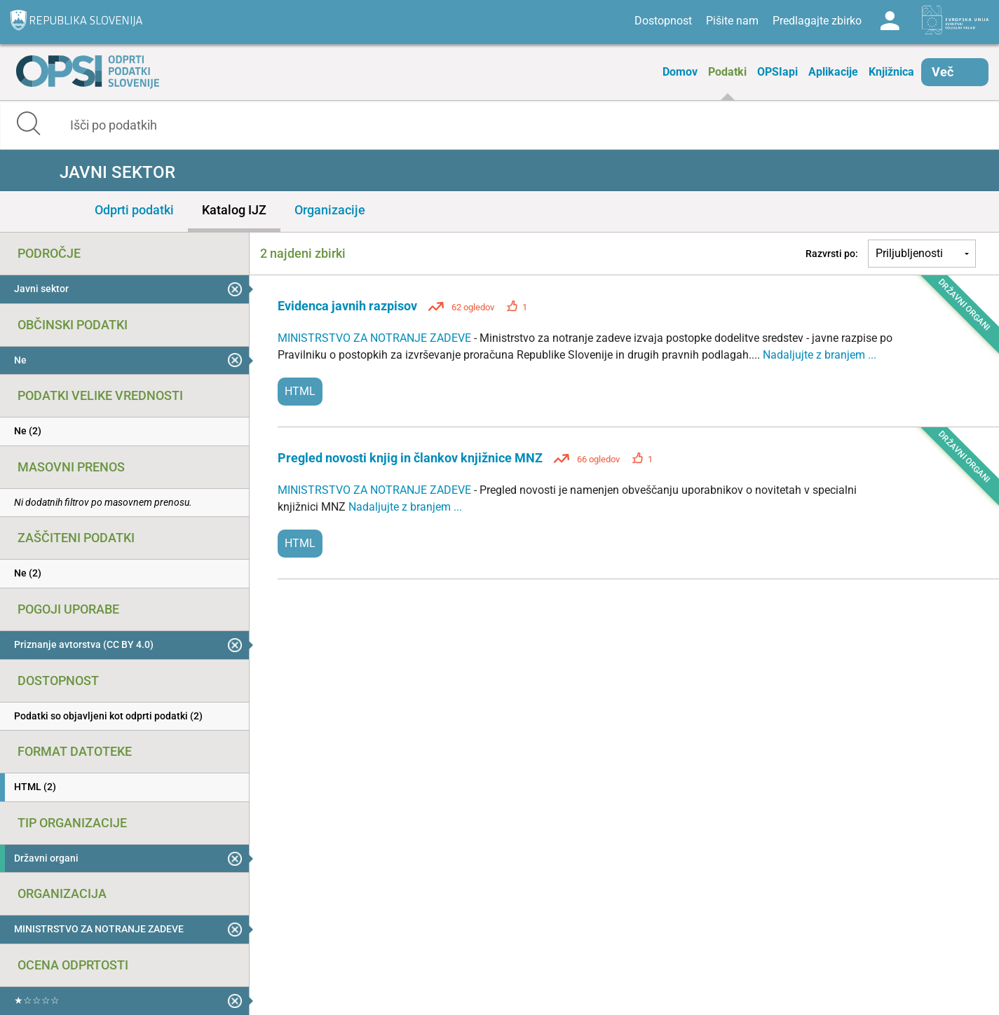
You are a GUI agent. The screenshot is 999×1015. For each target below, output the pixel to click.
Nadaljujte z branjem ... (819, 354)
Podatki (727, 71)
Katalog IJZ (234, 209)
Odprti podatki (134, 209)
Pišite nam (732, 20)
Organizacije (329, 209)
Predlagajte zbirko (817, 20)
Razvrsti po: (832, 253)
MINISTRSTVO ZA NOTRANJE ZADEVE (376, 338)
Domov (680, 71)
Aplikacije (833, 71)
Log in (890, 21)
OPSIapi (777, 71)
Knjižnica (891, 71)
